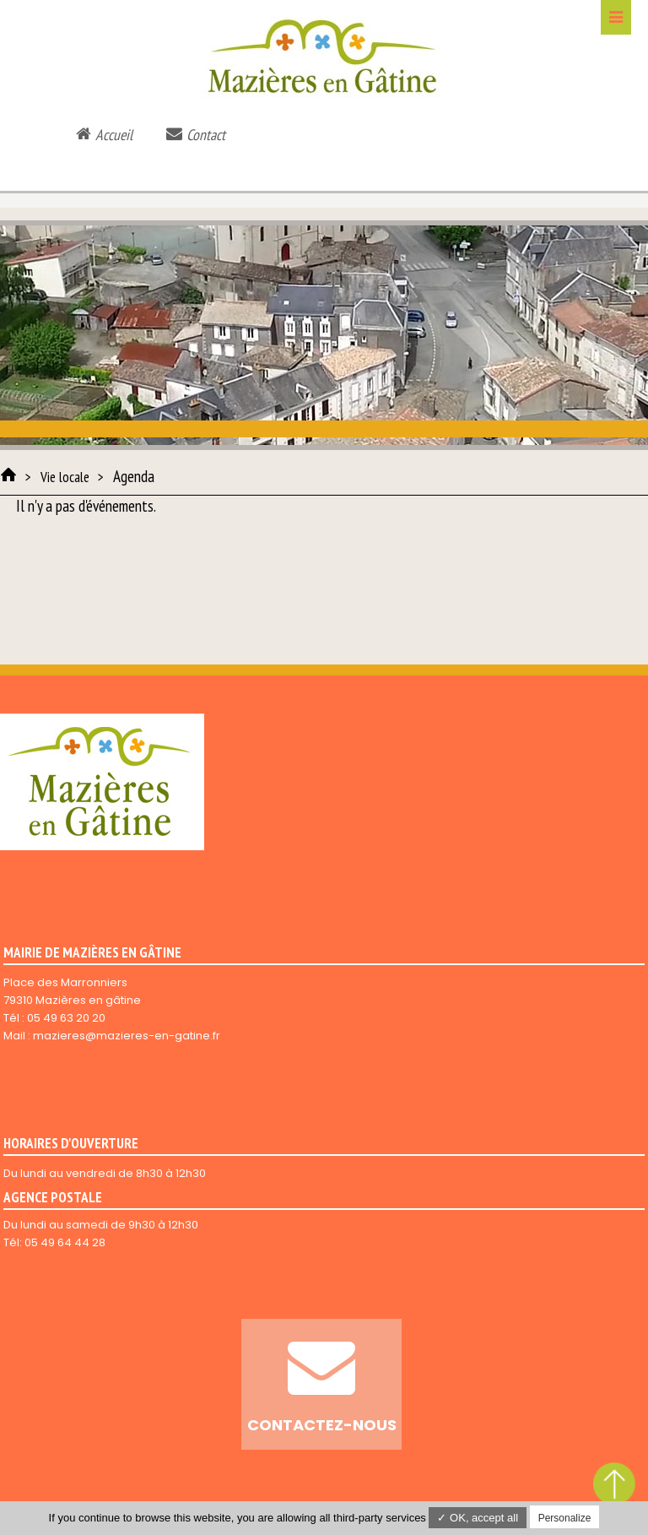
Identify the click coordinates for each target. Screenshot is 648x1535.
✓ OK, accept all (477, 1517)
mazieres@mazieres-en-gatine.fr (126, 1036)
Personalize (564, 1518)
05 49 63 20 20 (66, 1018)
